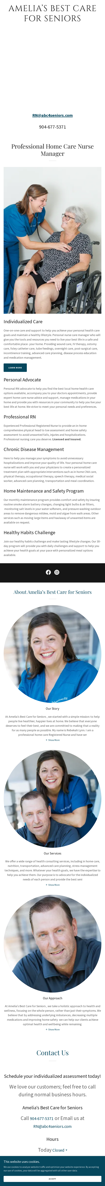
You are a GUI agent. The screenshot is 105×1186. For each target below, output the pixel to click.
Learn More (15, 367)
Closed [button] (58, 1150)
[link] (52, 20)
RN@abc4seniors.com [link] (52, 1126)
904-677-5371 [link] (52, 127)
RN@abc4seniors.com (52, 115)
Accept (52, 1179)
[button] (52, 739)
